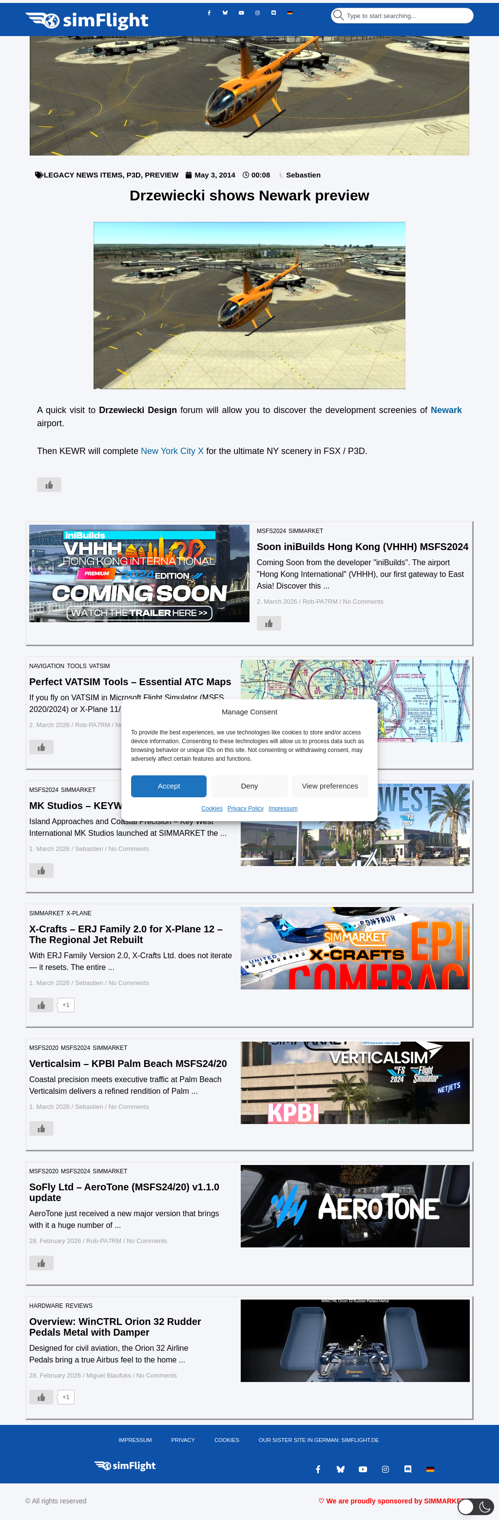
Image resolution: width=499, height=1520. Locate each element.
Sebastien (89, 848)
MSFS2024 (271, 531)
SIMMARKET (305, 531)
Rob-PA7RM (320, 601)
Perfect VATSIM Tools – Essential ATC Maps (130, 681)
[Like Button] (49, 484)
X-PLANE (78, 913)
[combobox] (402, 15)
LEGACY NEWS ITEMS (83, 175)
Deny (249, 786)
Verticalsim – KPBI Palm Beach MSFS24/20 (128, 1063)
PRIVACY (184, 1441)
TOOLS (76, 666)
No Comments (363, 601)
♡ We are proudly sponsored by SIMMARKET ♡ (396, 1503)
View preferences (330, 786)
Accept (169, 786)
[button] (476, 1507)
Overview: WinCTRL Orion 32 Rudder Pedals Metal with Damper (115, 1327)
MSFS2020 (43, 1048)
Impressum (283, 808)
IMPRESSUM (136, 1441)
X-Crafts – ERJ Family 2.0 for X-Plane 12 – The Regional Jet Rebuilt (126, 934)
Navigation (46, 666)
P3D (134, 175)
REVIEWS (79, 1306)
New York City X (172, 451)
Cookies (211, 808)
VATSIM (99, 666)
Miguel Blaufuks (108, 1375)
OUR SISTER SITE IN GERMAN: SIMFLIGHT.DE (318, 1441)
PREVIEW (161, 175)
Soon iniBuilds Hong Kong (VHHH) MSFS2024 (362, 546)
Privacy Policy (246, 808)
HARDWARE (46, 1306)
